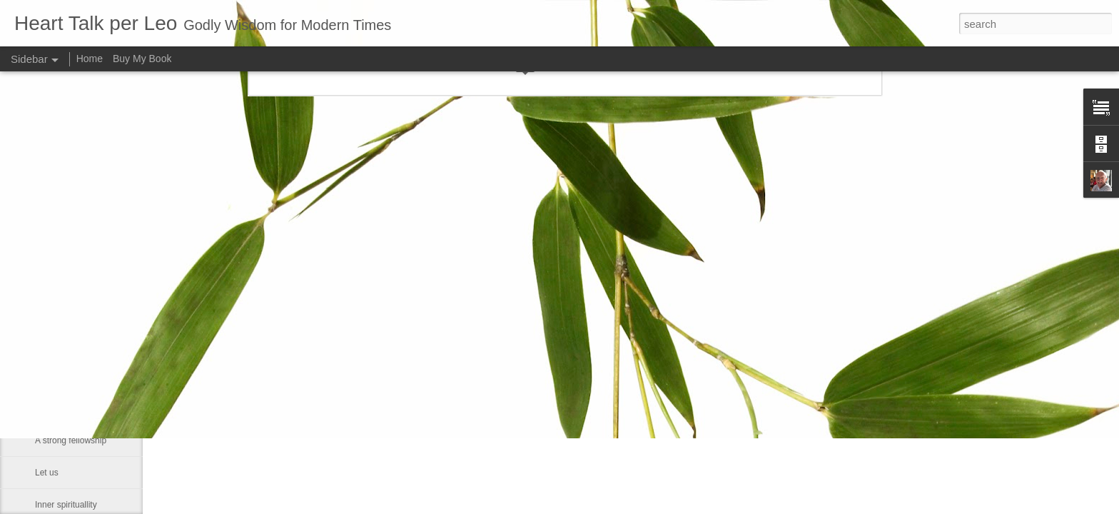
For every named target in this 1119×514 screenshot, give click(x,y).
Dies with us (58, 344)
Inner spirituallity (66, 505)
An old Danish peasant (78, 376)
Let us (47, 473)
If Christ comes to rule (76, 408)
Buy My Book (142, 58)
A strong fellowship (70, 440)
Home (89, 58)
